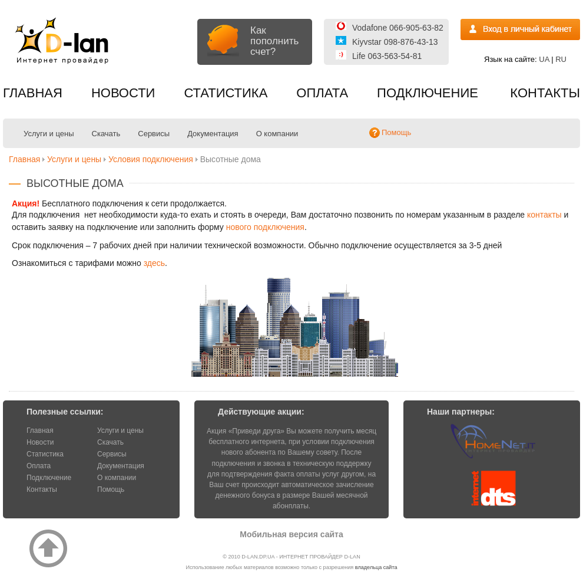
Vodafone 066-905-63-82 (397, 27)
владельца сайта (376, 567)
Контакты (545, 93)
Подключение (427, 93)
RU (561, 59)
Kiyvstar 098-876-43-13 (395, 42)
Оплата (322, 93)
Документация (212, 133)
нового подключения (265, 227)
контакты (544, 214)
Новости (123, 93)
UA (544, 59)
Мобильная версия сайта (291, 534)
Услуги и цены (49, 133)
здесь (154, 263)
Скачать (106, 133)
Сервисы (154, 133)
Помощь (110, 489)
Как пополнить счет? (274, 41)
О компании (277, 133)
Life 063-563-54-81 (387, 56)
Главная (32, 93)
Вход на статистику (520, 29)
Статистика (225, 93)
